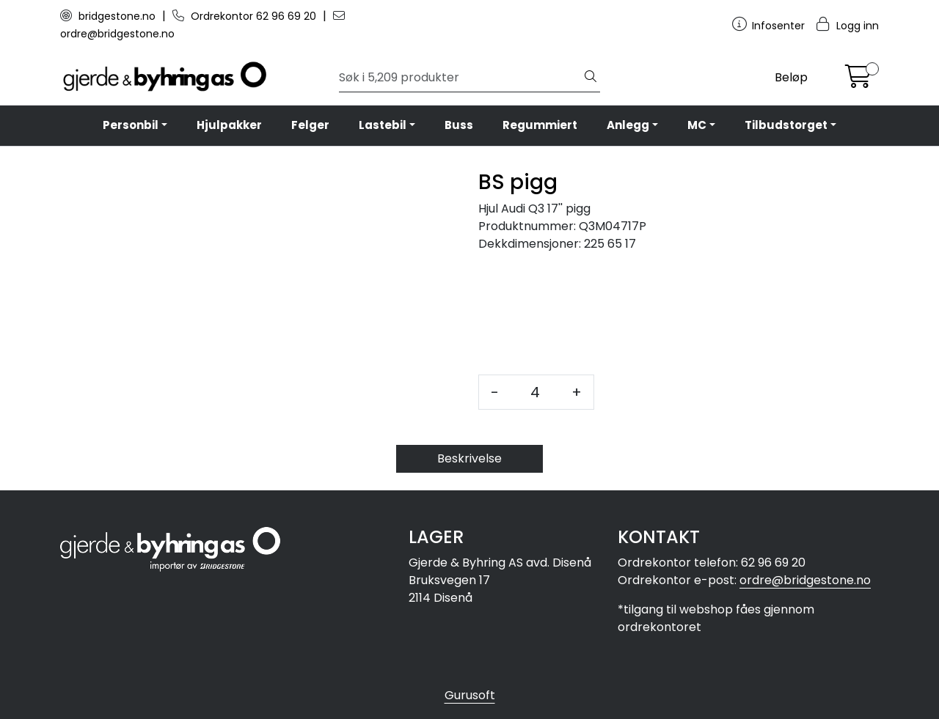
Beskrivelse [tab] (469, 458)
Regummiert (540, 125)
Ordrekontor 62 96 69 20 (245, 16)
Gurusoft (470, 695)
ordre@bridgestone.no (805, 580)
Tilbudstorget (786, 125)
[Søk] (460, 77)
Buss (459, 125)
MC (696, 125)
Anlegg (628, 125)
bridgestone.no (109, 16)
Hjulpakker (229, 125)
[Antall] (535, 392)
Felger (310, 125)
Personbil (130, 125)
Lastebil (382, 125)
